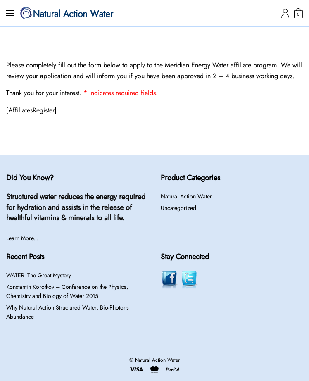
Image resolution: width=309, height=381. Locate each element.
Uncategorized (178, 208)
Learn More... (22, 238)
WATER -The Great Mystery (38, 275)
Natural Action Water (186, 196)
